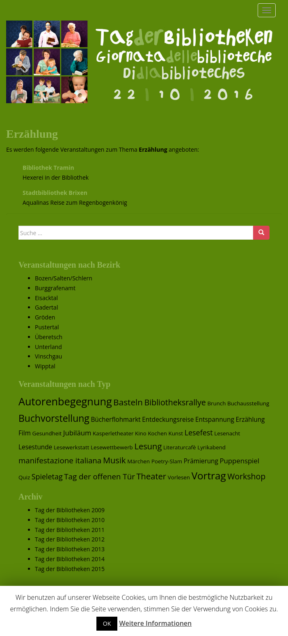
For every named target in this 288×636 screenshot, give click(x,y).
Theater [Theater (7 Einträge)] (152, 476)
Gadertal (46, 307)
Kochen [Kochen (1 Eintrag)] (157, 433)
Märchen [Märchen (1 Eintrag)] (138, 461)
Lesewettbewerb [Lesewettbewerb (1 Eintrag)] (112, 447)
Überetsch (48, 337)
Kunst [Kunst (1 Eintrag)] (175, 433)
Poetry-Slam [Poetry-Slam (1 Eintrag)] (166, 461)
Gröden (45, 317)
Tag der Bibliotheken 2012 (70, 539)
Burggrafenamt (55, 288)
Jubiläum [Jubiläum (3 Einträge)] (77, 432)
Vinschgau (48, 356)
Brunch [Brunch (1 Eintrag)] (216, 403)
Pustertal (47, 327)
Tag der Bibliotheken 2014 (70, 559)
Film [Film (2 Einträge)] (24, 433)
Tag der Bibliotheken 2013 (70, 549)
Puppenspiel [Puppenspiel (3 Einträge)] (239, 460)
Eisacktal (46, 298)
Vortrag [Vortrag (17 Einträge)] (209, 475)
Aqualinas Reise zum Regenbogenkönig (75, 202)
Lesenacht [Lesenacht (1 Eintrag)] (227, 433)
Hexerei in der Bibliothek (56, 177)
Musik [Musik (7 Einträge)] (114, 460)
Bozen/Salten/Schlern (63, 278)
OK (107, 623)
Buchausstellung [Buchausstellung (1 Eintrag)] (248, 403)
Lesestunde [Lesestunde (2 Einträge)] (35, 447)
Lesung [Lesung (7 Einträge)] (148, 446)
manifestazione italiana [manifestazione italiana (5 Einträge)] (59, 460)
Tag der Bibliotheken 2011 (70, 530)
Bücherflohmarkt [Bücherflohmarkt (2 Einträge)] (115, 419)
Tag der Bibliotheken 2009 (70, 510)
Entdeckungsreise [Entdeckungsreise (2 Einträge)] (168, 419)
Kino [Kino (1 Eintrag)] (140, 433)
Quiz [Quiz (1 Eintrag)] (24, 477)
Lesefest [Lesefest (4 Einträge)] (199, 432)
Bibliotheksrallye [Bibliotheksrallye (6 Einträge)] (175, 402)
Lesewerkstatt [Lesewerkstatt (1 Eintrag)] (71, 447)
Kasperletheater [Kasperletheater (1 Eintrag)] (113, 433)
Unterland (48, 347)
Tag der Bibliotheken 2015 (70, 569)
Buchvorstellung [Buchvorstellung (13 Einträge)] (53, 418)
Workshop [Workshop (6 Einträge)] (246, 476)
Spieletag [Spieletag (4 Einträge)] (47, 476)
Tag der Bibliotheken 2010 (70, 520)
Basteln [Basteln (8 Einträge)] (128, 402)
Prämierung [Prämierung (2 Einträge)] (201, 461)
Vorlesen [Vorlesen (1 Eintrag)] (179, 477)
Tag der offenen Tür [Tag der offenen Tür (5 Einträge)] (99, 476)
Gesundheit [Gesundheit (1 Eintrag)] (47, 433)
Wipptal (45, 366)
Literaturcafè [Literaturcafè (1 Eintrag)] (179, 447)
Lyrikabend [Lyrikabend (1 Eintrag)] (211, 447)
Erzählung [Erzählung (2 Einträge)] (250, 419)
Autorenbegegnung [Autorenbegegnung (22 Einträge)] (65, 401)
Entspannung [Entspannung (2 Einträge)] (214, 419)
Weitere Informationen (155, 623)
